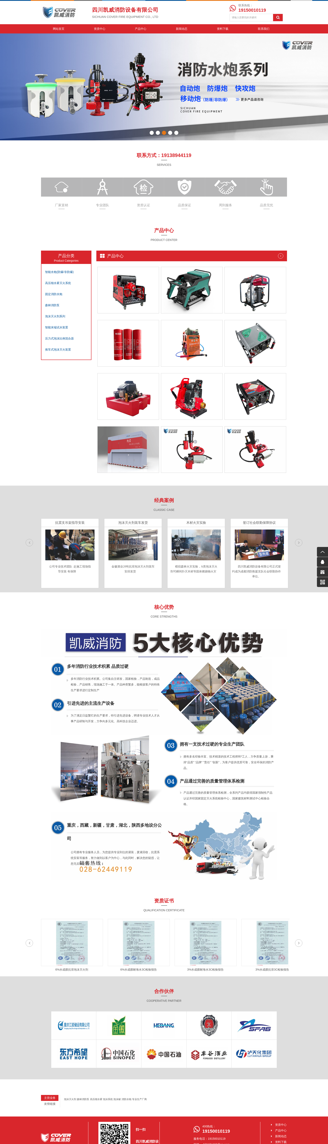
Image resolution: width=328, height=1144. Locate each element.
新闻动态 (181, 28)
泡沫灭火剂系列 (55, 316)
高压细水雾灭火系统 (58, 283)
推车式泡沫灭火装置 (58, 349)
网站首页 (58, 28)
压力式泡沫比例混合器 (59, 338)
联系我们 (263, 28)
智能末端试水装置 (56, 327)
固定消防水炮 (53, 294)
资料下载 (222, 28)
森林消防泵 (52, 305)
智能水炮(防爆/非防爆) (59, 272)
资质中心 (99, 28)
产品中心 (140, 28)
